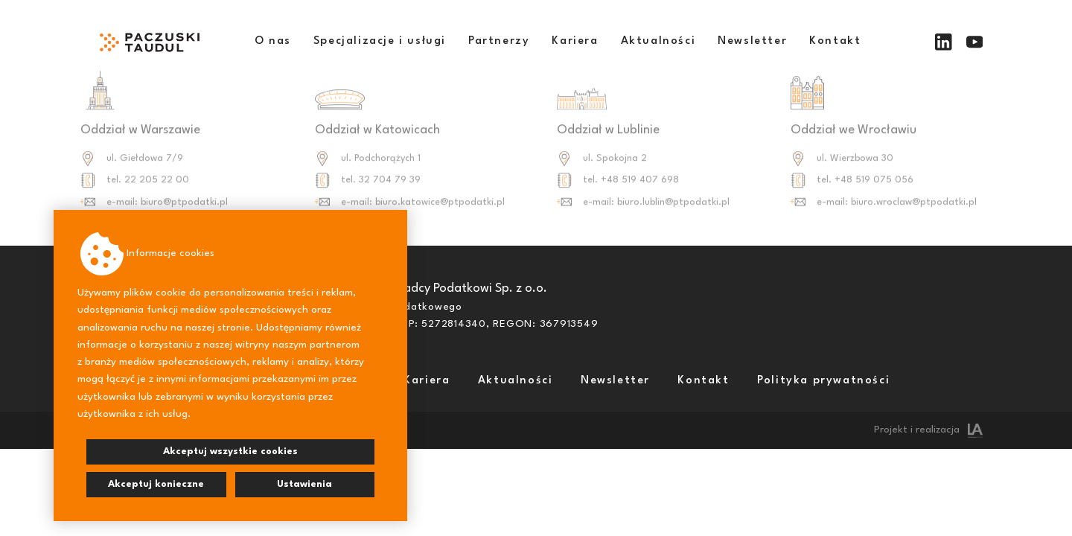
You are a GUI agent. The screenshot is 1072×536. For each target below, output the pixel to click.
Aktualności (658, 41)
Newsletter (752, 41)
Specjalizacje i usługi (379, 41)
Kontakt (835, 41)
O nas (273, 41)
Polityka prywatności (823, 380)
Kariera (575, 41)
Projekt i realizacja (928, 429)
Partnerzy (498, 41)
